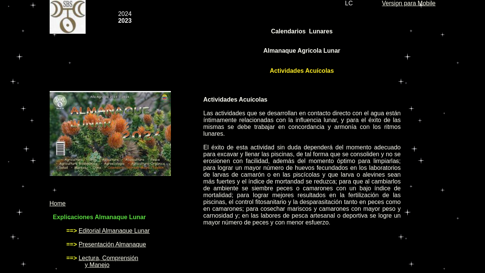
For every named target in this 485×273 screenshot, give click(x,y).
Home (58, 203)
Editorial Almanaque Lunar (114, 231)
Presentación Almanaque (112, 244)
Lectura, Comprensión (108, 258)
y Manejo (97, 265)
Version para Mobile (408, 3)
